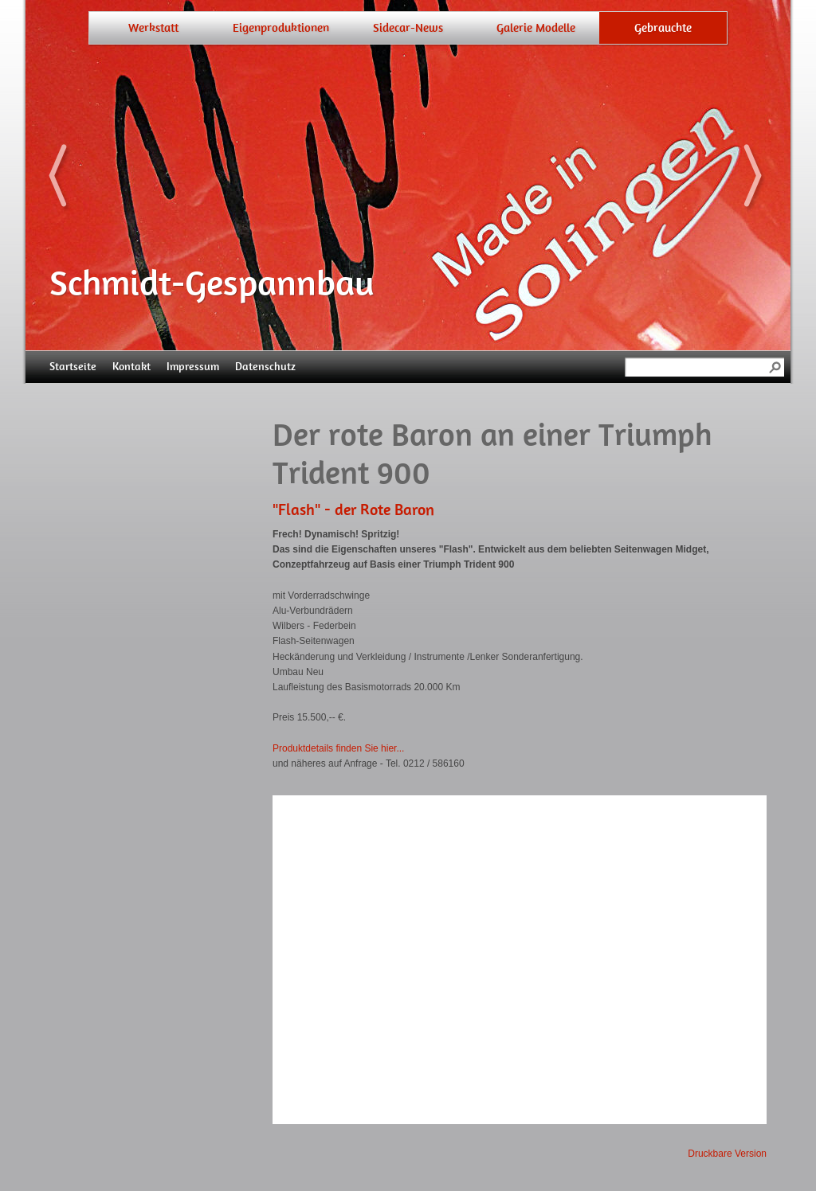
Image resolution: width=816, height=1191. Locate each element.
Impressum (193, 366)
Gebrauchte (663, 28)
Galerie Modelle (535, 28)
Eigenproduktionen (281, 28)
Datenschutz (265, 366)
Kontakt (131, 366)
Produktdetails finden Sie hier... (338, 748)
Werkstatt (153, 28)
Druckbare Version (727, 1153)
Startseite (72, 366)
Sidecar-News (408, 28)
